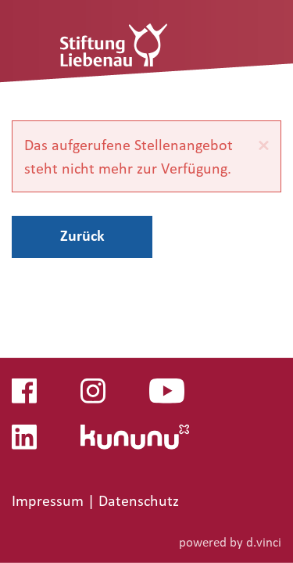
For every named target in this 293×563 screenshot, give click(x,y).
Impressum (50, 500)
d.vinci (263, 541)
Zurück (82, 235)
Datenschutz (138, 500)
